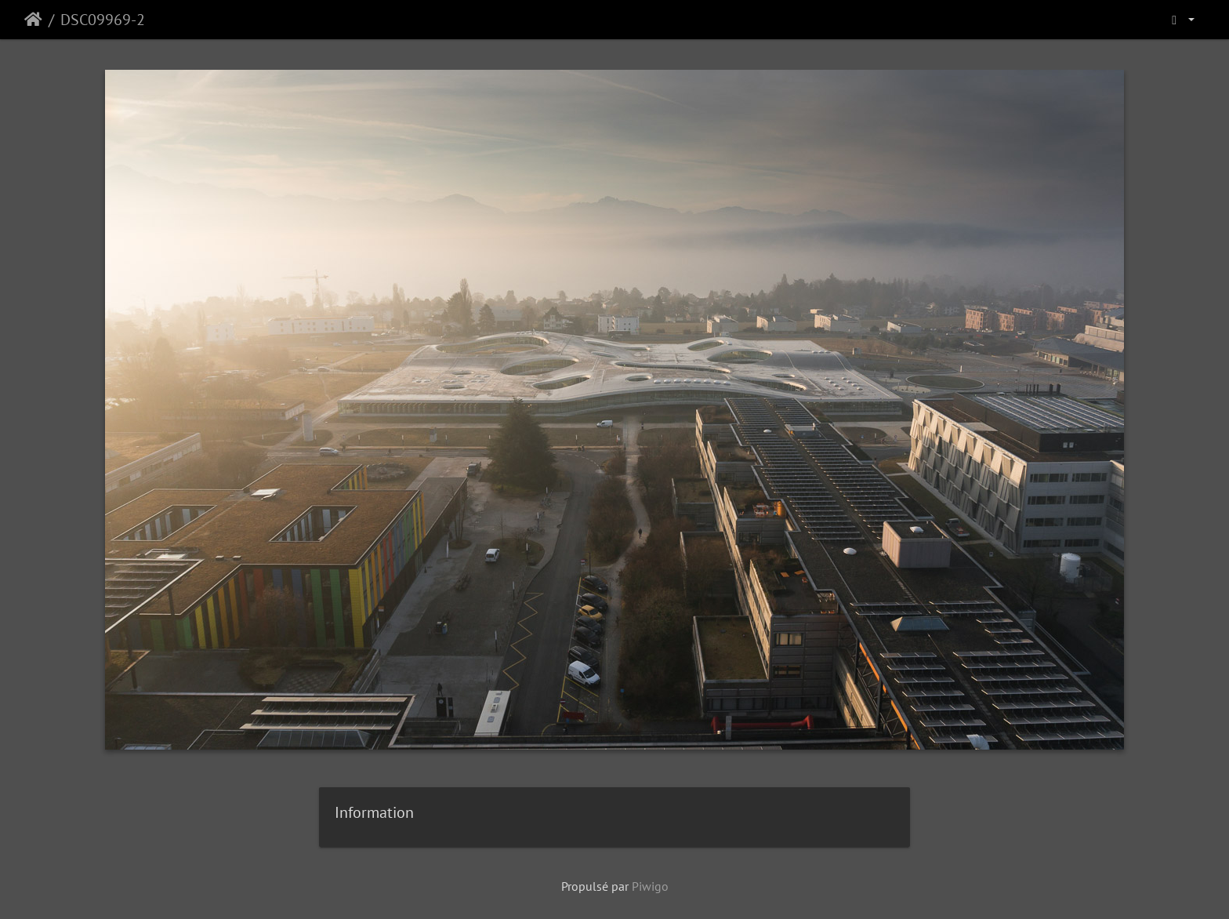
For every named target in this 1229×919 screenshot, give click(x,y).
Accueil (33, 19)
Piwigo (650, 886)
